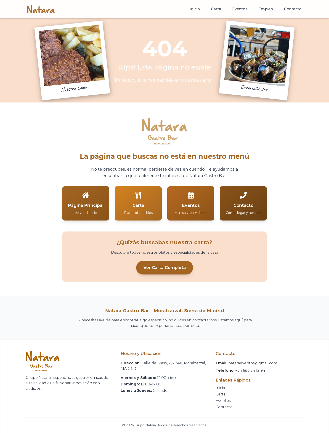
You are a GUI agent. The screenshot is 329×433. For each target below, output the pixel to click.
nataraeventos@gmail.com (252, 363)
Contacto (293, 9)
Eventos (239, 9)
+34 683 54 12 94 (250, 370)
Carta (216, 9)
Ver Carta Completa (164, 267)
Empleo (265, 9)
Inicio (195, 9)
